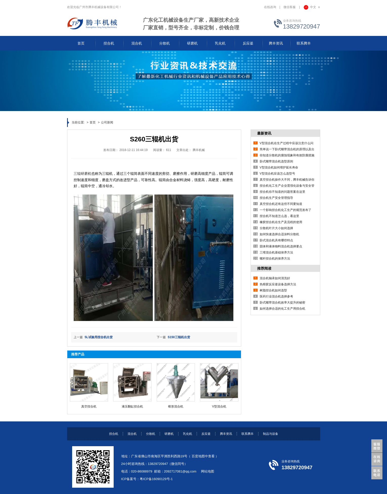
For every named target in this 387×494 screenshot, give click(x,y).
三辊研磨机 (82, 173)
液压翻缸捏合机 (132, 406)
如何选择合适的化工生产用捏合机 (282, 308)
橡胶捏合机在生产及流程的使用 (281, 222)
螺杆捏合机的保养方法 (275, 258)
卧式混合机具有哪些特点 (276, 240)
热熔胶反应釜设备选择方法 (278, 284)
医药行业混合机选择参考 (276, 296)
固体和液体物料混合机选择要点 (281, 246)
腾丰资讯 (226, 434)
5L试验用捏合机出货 (99, 337)
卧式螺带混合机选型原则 (276, 161)
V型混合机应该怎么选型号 (277, 173)
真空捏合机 (88, 406)
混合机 (132, 434)
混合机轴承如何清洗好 (275, 278)
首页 (93, 122)
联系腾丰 (247, 434)
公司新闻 (107, 122)
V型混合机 (219, 406)
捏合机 (113, 434)
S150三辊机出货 (179, 337)
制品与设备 (270, 434)
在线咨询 (270, 7)
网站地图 (207, 471)
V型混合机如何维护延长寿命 (279, 167)
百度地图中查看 (203, 456)
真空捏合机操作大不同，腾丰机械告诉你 (287, 179)
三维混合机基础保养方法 (276, 252)
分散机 (150, 434)
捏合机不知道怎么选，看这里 (279, 216)
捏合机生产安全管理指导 (276, 198)
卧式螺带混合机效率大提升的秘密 (282, 302)
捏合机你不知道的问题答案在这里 (282, 192)
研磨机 (169, 434)
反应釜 (206, 434)
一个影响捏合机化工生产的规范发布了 (285, 210)
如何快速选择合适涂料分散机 (279, 234)
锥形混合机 (175, 406)
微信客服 (289, 7)
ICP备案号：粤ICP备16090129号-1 (147, 479)
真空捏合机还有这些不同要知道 (281, 204)
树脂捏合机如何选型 (273, 290)
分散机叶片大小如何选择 (276, 228)
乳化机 (187, 434)
